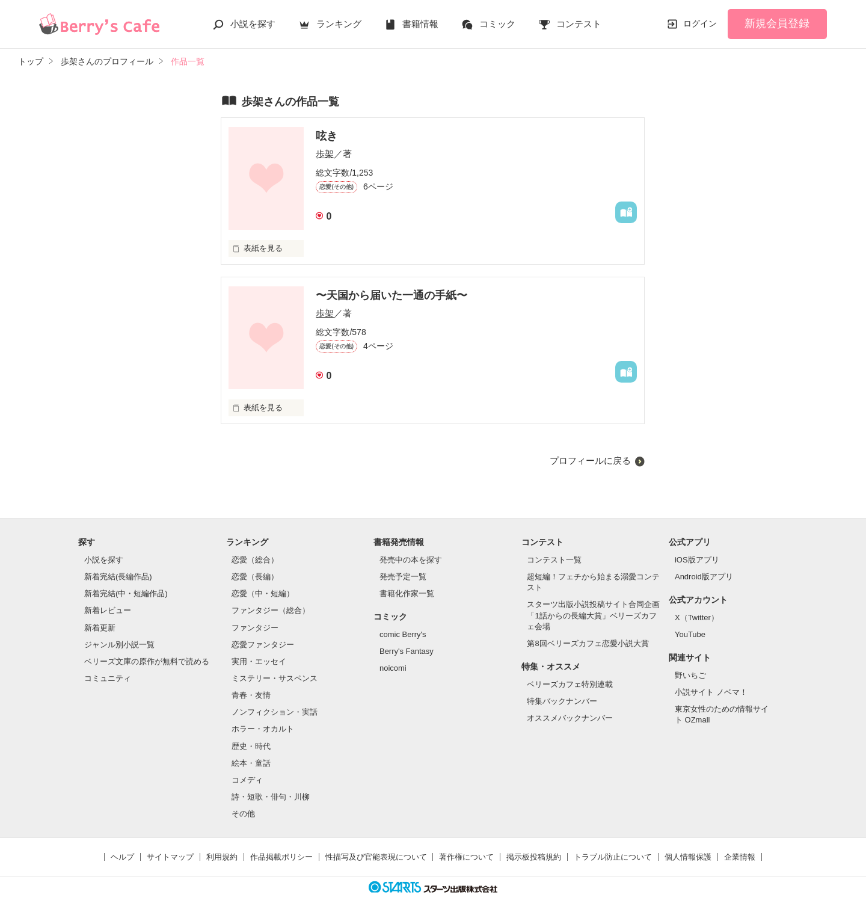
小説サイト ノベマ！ (711, 692)
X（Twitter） (697, 617)
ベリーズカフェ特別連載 (570, 684)
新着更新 (99, 627)
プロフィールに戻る (590, 460)
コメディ (247, 779)
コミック (497, 24)
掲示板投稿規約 (533, 856)
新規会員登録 (777, 23)
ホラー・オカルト (263, 728)
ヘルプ (122, 856)
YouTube (690, 634)
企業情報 (739, 856)
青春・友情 (251, 695)
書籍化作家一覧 (406, 593)
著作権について (466, 856)
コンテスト (578, 24)
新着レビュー (107, 610)
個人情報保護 (688, 856)
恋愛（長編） (255, 576)
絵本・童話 (251, 763)
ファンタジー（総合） (271, 610)
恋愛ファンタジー (263, 644)
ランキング (338, 24)
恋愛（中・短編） (263, 593)
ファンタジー (255, 627)
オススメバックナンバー (570, 717)
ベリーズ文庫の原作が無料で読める (146, 661)
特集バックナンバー (562, 701)
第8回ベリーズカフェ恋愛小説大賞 (587, 643)
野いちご (690, 675)
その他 (243, 813)
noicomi (393, 668)
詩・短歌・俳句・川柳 (271, 796)
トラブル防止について (613, 856)
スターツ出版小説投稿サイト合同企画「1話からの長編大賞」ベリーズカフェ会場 (593, 615)
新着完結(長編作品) (118, 576)
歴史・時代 (251, 746)
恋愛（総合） (255, 559)
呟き (326, 136)
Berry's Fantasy (406, 651)
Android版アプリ (704, 576)
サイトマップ (170, 856)
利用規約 (222, 856)
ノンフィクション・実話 (275, 711)
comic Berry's (402, 634)
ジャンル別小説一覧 (119, 644)
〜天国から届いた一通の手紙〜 (391, 295)
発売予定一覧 (402, 576)
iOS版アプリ (697, 559)
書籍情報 (420, 24)
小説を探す (252, 24)
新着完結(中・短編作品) (126, 593)
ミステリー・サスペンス (275, 678)
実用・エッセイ (259, 661)
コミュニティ (107, 678)
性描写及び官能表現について (376, 856)
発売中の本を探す (410, 559)
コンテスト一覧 (554, 559)
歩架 (325, 154)
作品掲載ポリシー (281, 856)
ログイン (700, 23)
